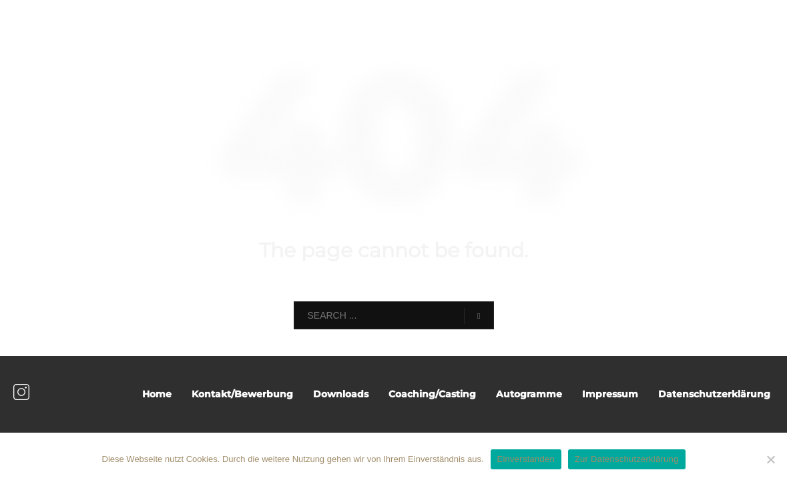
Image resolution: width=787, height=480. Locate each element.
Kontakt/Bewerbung (242, 394)
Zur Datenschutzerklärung (627, 459)
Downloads (340, 394)
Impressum (610, 394)
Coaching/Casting (432, 394)
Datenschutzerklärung (714, 394)
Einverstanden (526, 459)
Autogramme (529, 394)
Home (157, 394)
